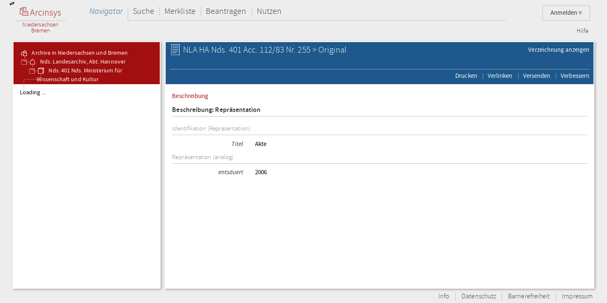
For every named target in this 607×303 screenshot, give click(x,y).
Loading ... (33, 92)
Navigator (106, 11)
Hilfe (582, 31)
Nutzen (269, 11)
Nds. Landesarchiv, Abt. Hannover (77, 62)
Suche (143, 11)
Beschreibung (190, 96)
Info (443, 296)
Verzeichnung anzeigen (558, 49)
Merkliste (180, 11)
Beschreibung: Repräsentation (216, 110)
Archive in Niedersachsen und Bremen (74, 53)
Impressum (577, 296)
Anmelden (566, 13)
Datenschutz (479, 296)
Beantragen (226, 11)
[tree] (86, 186)
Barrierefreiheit (529, 296)
